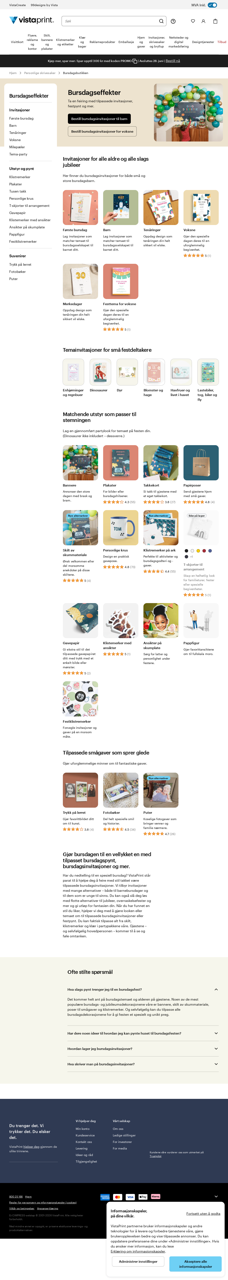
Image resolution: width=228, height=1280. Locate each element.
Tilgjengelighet (86, 1161)
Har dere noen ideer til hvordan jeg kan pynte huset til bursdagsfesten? (124, 1033)
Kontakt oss (84, 1142)
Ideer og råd (84, 1155)
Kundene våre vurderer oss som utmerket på (177, 1126)
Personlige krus (21, 198)
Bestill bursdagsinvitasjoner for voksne (102, 131)
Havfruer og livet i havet (180, 392)
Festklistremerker (23, 241)
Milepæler (17, 147)
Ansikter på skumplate (27, 227)
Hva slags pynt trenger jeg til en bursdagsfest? (104, 989)
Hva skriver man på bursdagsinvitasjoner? (101, 1064)
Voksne (15, 140)
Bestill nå (173, 61)
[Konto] (203, 21)
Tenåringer (17, 133)
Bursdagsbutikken (75, 73)
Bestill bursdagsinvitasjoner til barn (99, 119)
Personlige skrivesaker (39, 73)
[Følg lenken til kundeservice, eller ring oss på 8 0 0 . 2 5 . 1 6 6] (173, 21)
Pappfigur (17, 234)
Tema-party (18, 154)
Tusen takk (17, 191)
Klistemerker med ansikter (30, 220)
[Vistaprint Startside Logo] (31, 21)
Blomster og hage (153, 392)
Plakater (15, 184)
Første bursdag (21, 118)
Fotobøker (17, 271)
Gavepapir (17, 213)
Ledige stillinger (124, 1135)
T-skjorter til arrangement (29, 205)
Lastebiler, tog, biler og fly (207, 394)
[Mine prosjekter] (183, 21)
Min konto (82, 1128)
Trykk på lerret (20, 264)
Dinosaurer (98, 390)
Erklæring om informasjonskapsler (138, 1251)
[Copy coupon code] (134, 61)
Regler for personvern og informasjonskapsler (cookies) (43, 1202)
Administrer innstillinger (138, 1261)
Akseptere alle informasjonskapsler (195, 1263)
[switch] (208, 5)
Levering (82, 1148)
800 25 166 (16, 1196)
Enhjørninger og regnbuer (73, 392)
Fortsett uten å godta (203, 1213)
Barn (13, 125)
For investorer (122, 1142)
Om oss (118, 1128)
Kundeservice (85, 1135)
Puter (13, 279)
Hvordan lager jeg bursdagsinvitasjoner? (99, 1049)
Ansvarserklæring (47, 1208)
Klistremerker (19, 177)
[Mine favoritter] (193, 21)
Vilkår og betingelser (22, 1208)
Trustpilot (155, 1120)
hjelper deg (31, 1146)
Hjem (13, 73)
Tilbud (221, 42)
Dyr (119, 390)
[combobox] (111, 21)
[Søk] (161, 21)
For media (120, 1148)
